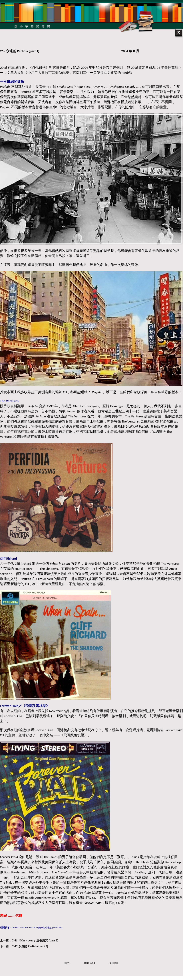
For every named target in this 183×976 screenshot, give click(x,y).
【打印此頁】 (89, 963)
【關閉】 (67, 963)
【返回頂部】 (113, 963)
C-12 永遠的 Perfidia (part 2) (30, 946)
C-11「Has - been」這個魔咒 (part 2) (35, 940)
